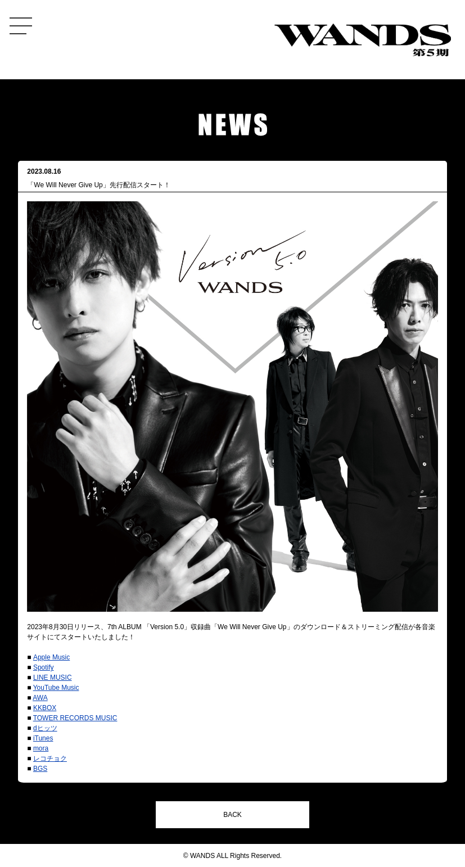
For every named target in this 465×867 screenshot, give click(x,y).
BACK (232, 815)
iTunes (43, 738)
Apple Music (51, 657)
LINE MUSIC (52, 677)
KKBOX (44, 708)
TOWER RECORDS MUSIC (75, 718)
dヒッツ (45, 728)
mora (40, 748)
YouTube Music (56, 688)
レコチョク (50, 758)
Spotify (43, 667)
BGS (40, 769)
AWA (40, 698)
